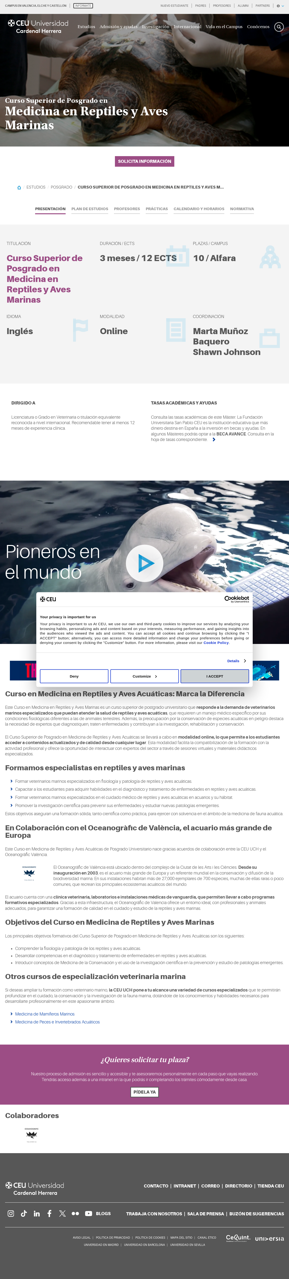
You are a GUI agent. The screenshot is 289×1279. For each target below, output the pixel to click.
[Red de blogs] (103, 1213)
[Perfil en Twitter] (62, 1213)
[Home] (19, 187)
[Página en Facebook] (49, 1213)
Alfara (223, 258)
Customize (145, 676)
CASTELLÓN (58, 5)
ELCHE (42, 5)
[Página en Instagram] (10, 1213)
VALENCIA (29, 5)
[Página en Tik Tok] (23, 1213)
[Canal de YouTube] (88, 1213)
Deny (74, 676)
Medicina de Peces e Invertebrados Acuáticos (57, 1022)
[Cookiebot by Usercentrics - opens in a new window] (228, 599)
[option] (144, 73)
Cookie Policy (216, 643)
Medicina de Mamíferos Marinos (45, 1014)
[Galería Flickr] (75, 1213)
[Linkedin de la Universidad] (36, 1213)
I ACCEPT (215, 676)
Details (233, 661)
